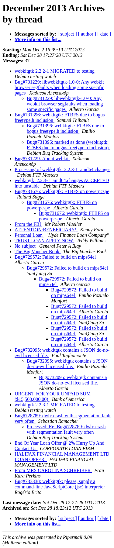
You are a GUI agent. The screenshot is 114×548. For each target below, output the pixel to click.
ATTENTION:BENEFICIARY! (46, 229)
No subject (26, 246)
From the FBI (28, 224)
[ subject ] (67, 33)
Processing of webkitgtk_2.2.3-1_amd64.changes (62, 169)
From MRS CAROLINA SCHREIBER (53, 470)
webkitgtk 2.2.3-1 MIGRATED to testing (55, 404)
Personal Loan (29, 235)
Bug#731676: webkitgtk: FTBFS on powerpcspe (62, 191)
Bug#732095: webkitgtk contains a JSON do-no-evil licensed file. (67, 363)
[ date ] (104, 33)
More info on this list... (38, 39)
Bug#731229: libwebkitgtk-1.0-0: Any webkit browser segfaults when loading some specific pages (59, 87)
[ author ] (87, 33)
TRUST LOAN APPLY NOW (44, 240)
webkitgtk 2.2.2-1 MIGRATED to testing (55, 71)
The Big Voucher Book (37, 251)
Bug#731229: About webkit (42, 158)
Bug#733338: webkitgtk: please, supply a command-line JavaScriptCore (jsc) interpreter (60, 484)
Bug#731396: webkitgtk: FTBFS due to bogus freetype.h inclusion (65, 128)
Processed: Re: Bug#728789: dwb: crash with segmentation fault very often (66, 429)
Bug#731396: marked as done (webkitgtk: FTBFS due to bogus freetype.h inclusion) (68, 145)
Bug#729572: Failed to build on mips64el (56, 257)
